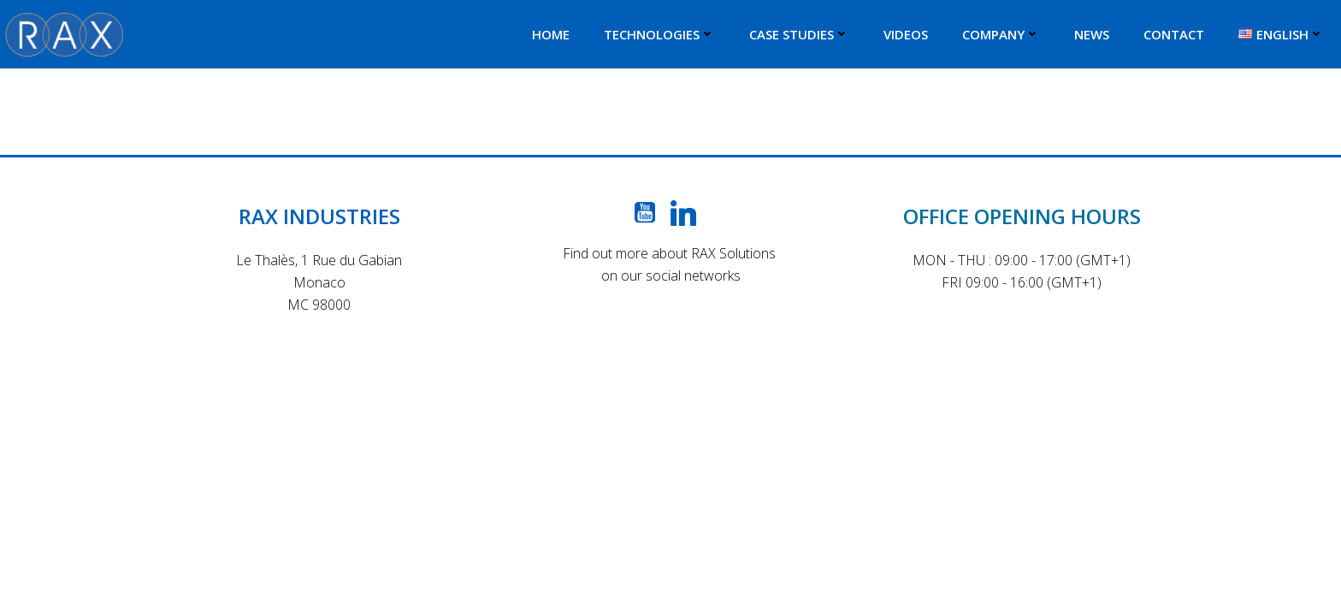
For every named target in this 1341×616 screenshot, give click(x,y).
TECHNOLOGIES (659, 34)
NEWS (1091, 34)
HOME (551, 34)
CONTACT (1173, 34)
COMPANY (1001, 34)
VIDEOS (905, 34)
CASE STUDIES (799, 34)
